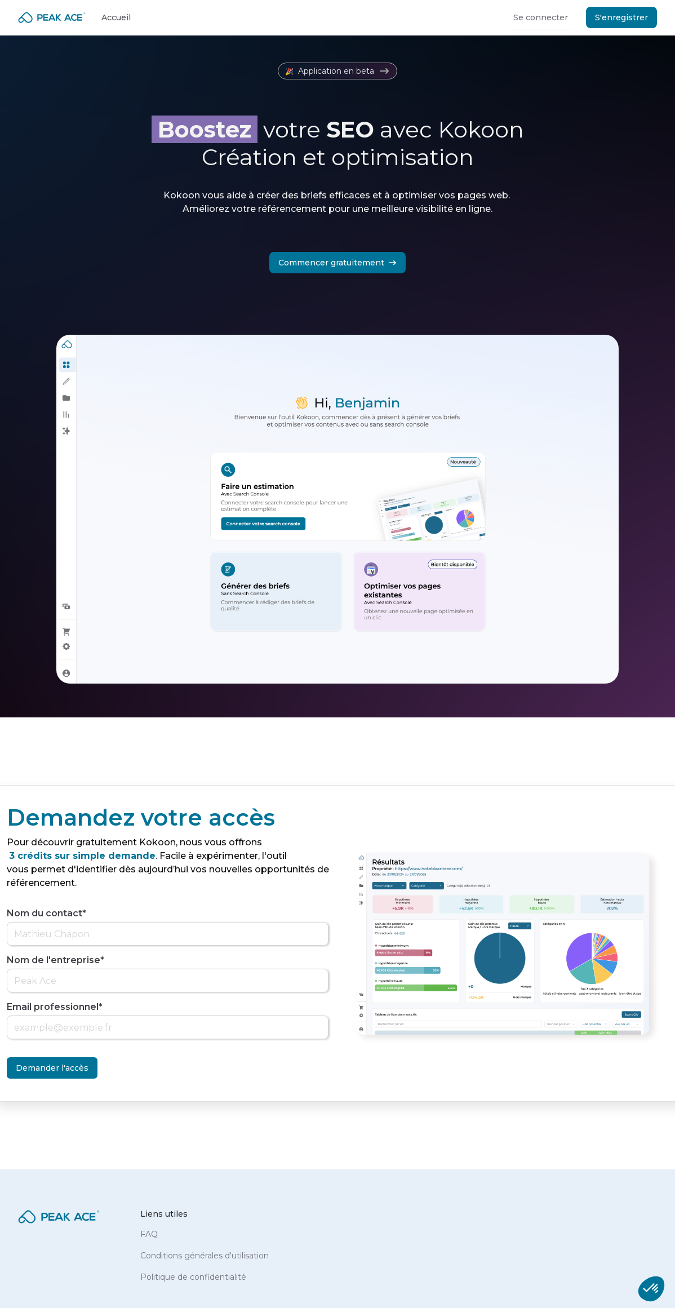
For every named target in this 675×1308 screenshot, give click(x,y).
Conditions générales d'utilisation (204, 1256)
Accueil (116, 17)
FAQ (149, 1234)
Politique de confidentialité (193, 1277)
